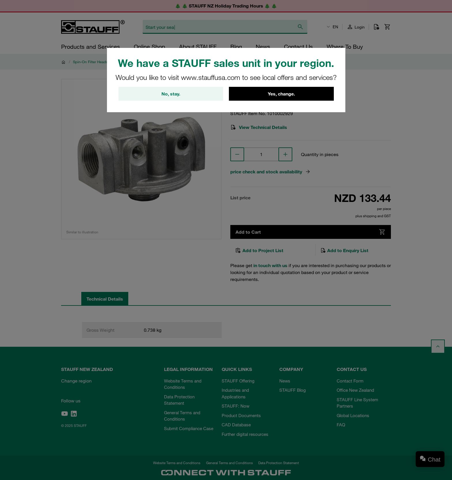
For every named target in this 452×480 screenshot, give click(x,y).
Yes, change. (281, 94)
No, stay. (170, 94)
